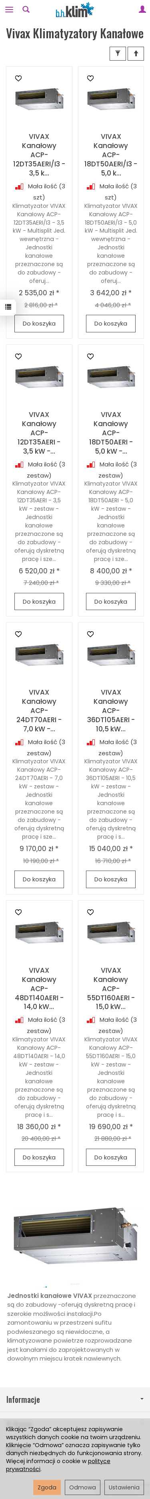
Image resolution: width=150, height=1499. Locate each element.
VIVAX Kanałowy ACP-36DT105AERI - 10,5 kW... (111, 710)
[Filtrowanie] (118, 54)
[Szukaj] (26, 9)
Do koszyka (39, 323)
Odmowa (82, 1487)
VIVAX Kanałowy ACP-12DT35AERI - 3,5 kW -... (39, 433)
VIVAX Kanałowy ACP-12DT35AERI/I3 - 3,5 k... (39, 155)
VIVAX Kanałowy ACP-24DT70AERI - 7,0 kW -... (39, 710)
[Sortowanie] (136, 54)
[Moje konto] (142, 9)
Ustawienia (124, 1487)
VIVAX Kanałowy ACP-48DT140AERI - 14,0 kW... (39, 989)
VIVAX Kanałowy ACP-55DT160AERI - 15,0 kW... (111, 989)
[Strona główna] (75, 9)
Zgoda (47, 1487)
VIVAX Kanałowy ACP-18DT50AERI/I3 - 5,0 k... (110, 155)
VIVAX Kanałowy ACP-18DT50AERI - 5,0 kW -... (111, 433)
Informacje (75, 1399)
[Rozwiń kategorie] (9, 9)
